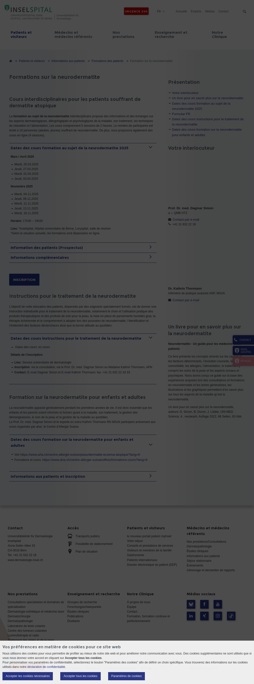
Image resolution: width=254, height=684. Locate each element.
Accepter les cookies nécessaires (28, 676)
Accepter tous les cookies (80, 676)
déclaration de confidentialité (46, 667)
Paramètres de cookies (126, 676)
